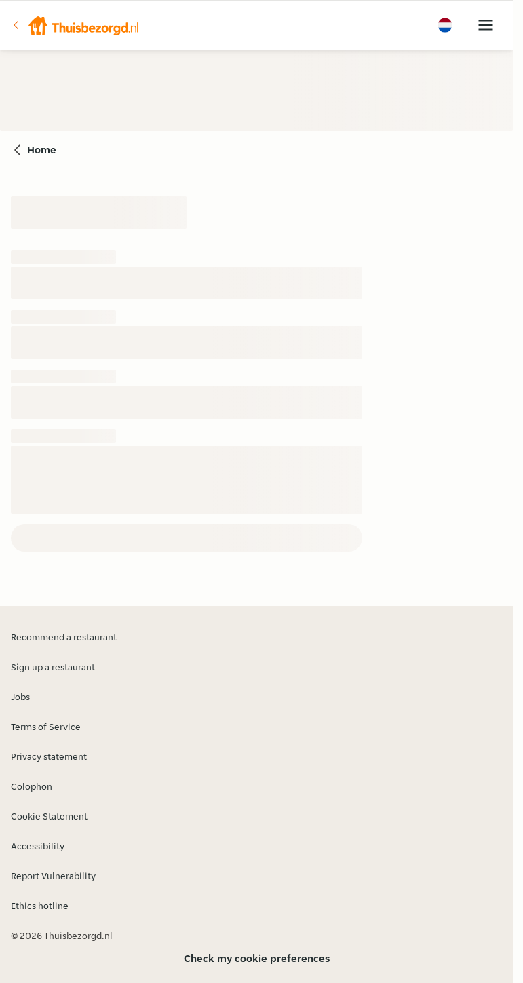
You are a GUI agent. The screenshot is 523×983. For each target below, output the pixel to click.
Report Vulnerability (53, 876)
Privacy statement (49, 756)
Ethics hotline (40, 906)
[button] (75, 25)
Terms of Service (46, 726)
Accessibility (37, 846)
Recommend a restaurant (64, 637)
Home (41, 149)
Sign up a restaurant (53, 667)
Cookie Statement (49, 816)
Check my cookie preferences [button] (257, 958)
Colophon (31, 786)
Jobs (20, 697)
